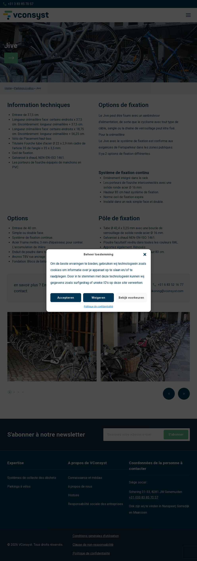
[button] (145, 254)
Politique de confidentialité (98, 306)
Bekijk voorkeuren (131, 297)
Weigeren (98, 297)
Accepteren (65, 297)
